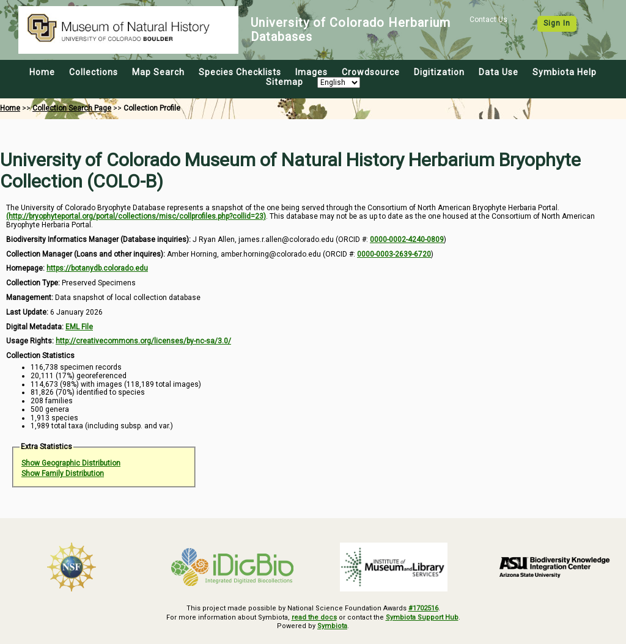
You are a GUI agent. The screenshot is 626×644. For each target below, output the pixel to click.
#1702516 (423, 608)
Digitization (439, 72)
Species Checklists (240, 72)
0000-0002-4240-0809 (407, 239)
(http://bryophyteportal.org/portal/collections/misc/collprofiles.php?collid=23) (136, 216)
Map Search (158, 72)
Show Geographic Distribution (70, 463)
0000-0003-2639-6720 (394, 254)
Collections (93, 72)
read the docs (314, 617)
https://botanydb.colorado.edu (97, 268)
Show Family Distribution (62, 473)
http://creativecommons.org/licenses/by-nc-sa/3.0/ (143, 341)
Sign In (556, 23)
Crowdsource (371, 72)
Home (42, 72)
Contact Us (488, 19)
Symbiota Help (564, 72)
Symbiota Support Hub (422, 617)
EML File (79, 327)
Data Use (498, 72)
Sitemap (284, 82)
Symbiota (332, 626)
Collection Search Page (71, 108)
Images (311, 72)
